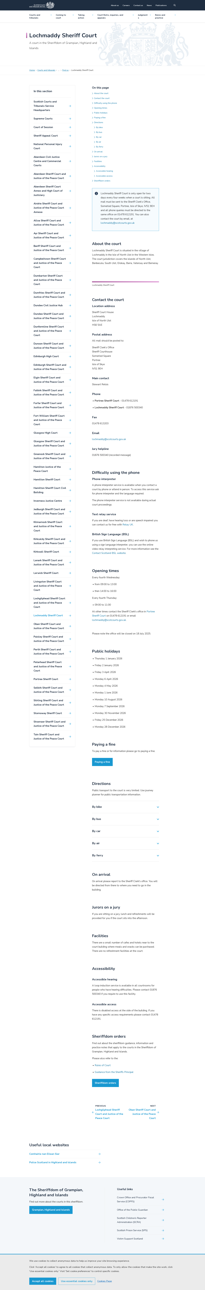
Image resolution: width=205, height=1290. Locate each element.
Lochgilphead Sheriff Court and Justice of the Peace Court (49, 603)
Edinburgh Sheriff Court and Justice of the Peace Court (50, 367)
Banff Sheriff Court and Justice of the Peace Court (49, 248)
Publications (161, 5)
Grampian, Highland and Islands (51, 1254)
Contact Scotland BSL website (109, 597)
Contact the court (102, 98)
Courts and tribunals (40, 16)
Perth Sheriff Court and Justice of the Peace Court (49, 651)
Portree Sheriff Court (46, 679)
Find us (65, 70)
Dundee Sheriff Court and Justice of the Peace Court (49, 316)
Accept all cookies (42, 1281)
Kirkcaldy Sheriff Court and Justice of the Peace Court (49, 541)
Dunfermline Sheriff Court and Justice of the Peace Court (49, 331)
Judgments (144, 16)
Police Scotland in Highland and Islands (52, 1206)
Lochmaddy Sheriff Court (48, 615)
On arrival (98, 151)
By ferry (99, 146)
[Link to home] (41, 5)
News (149, 5)
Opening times (100, 108)
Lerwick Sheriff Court (46, 573)
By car (99, 137)
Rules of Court (103, 1109)
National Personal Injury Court (48, 146)
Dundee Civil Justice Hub (48, 305)
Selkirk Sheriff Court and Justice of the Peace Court (49, 690)
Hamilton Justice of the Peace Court (47, 469)
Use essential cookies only (76, 1281)
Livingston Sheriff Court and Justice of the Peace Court (48, 586)
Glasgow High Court (46, 433)
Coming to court (65, 16)
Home (32, 70)
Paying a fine (100, 117)
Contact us (138, 5)
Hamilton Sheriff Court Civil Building (50, 490)
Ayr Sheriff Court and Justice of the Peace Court (49, 235)
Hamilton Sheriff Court (47, 479)
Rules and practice (165, 16)
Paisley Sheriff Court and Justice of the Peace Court (49, 639)
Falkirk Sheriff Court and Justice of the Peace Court (49, 392)
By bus (99, 132)
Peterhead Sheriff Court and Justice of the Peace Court (48, 666)
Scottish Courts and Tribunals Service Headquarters (45, 106)
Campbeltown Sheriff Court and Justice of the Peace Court (50, 263)
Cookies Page (104, 1281)
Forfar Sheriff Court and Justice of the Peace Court (49, 405)
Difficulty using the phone (105, 103)
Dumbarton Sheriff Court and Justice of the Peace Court (48, 280)
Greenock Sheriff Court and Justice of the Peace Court (49, 456)
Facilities (98, 161)
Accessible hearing (104, 171)
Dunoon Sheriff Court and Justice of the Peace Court (49, 346)
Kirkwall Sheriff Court (46, 551)
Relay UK (128, 568)
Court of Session (43, 127)
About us (115, 5)
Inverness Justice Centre (48, 501)
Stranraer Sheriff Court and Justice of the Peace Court (50, 724)
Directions (98, 122)
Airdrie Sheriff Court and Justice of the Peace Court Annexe (49, 208)
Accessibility (99, 166)
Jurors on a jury (100, 156)
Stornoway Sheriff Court (48, 713)
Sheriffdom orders (102, 180)
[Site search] (175, 5)
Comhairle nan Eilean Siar (44, 1198)
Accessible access (104, 176)
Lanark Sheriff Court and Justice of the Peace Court (49, 562)
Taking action (85, 16)
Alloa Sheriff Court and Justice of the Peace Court (49, 222)
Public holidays (100, 112)
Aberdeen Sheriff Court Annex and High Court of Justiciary (48, 191)
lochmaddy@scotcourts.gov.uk (118, 223)
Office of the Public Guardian (132, 1254)
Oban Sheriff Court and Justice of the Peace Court (49, 626)
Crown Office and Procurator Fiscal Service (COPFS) (135, 1243)
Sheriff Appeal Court (46, 135)
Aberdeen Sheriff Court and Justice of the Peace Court (50, 176)
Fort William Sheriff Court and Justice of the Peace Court (49, 420)
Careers (126, 5)
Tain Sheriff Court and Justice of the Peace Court (49, 736)
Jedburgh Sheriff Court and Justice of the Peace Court (49, 511)
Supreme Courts (43, 118)
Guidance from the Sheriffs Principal (114, 1116)
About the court (101, 93)
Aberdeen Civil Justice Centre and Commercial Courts (47, 161)
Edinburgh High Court (46, 356)
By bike (99, 127)
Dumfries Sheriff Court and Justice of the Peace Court (49, 295)
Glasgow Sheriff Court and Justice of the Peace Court (49, 443)
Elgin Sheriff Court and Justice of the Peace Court (49, 380)
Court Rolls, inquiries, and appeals (115, 16)
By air (98, 141)
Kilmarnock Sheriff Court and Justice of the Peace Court (48, 526)
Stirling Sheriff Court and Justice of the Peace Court (49, 702)
